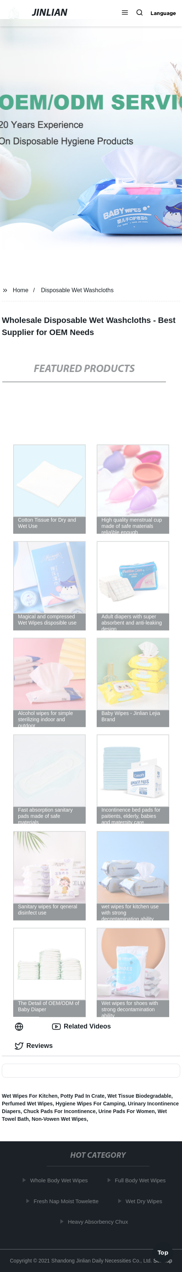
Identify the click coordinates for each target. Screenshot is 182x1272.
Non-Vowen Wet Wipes (58, 1119)
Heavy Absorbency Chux (99, 1222)
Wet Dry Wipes (145, 1201)
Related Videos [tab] (81, 1026)
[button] (124, 13)
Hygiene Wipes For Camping (90, 1104)
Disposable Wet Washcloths (77, 290)
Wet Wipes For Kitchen (29, 1096)
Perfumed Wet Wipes (27, 1104)
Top (162, 1252)
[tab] (20, 1026)
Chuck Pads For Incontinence (59, 1111)
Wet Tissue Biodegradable (139, 1096)
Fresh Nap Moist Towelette (67, 1201)
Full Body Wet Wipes (141, 1180)
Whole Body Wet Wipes (60, 1180)
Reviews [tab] (34, 1046)
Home (21, 290)
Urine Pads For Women (127, 1111)
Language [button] (163, 13)
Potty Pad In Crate (82, 1096)
